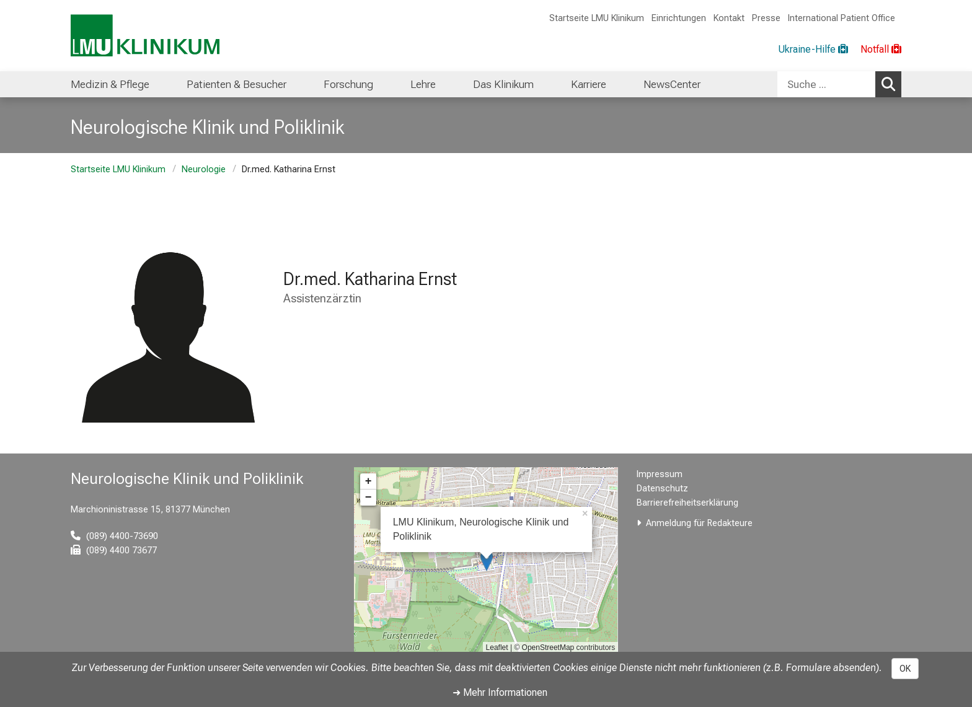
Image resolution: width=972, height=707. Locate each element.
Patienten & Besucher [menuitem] (236, 84)
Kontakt (729, 18)
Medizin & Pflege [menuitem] (110, 84)
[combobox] (839, 84)
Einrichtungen (679, 18)
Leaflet (497, 647)
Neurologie (204, 169)
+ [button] (368, 481)
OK (905, 669)
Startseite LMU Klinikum (596, 18)
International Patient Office (841, 18)
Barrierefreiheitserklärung (687, 503)
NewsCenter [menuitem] (671, 84)
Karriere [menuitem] (588, 84)
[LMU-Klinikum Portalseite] (145, 35)
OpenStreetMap (548, 647)
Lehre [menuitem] (423, 84)
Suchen (891, 84)
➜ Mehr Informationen (500, 692)
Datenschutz (662, 488)
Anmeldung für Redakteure (699, 523)
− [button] (368, 497)
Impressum (660, 474)
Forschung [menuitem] (348, 84)
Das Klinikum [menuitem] (503, 84)
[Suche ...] (826, 84)
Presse (766, 18)
